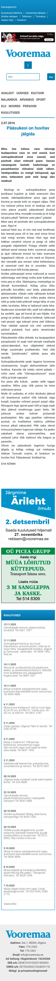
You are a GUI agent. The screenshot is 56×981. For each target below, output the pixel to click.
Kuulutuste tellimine (11, 13)
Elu (3, 106)
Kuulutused (10, 112)
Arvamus (27, 99)
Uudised (22, 93)
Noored (14, 106)
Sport (41, 99)
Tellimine (26, 16)
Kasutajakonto (9, 7)
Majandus (9, 99)
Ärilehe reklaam (9, 16)
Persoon (29, 106)
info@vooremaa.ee (32, 954)
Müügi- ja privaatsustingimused (28, 970)
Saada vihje (7, 20)
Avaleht (7, 93)
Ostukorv (21, 20)
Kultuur (37, 93)
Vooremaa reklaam (36, 13)
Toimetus (41, 16)
